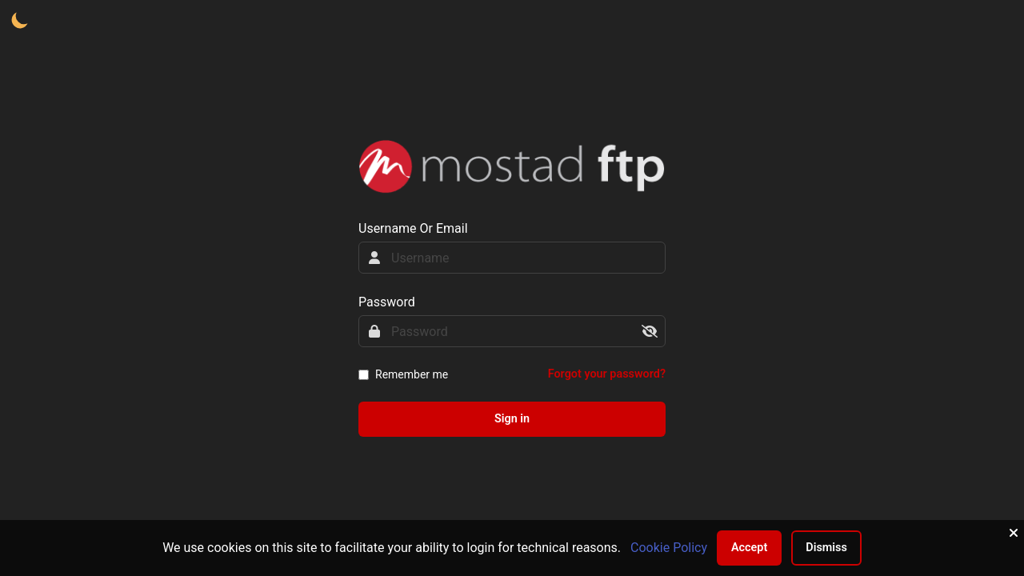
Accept (749, 547)
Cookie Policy (668, 547)
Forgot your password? (607, 374)
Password (386, 302)
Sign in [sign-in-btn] (512, 419)
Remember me (411, 374)
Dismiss (826, 547)
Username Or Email (413, 228)
